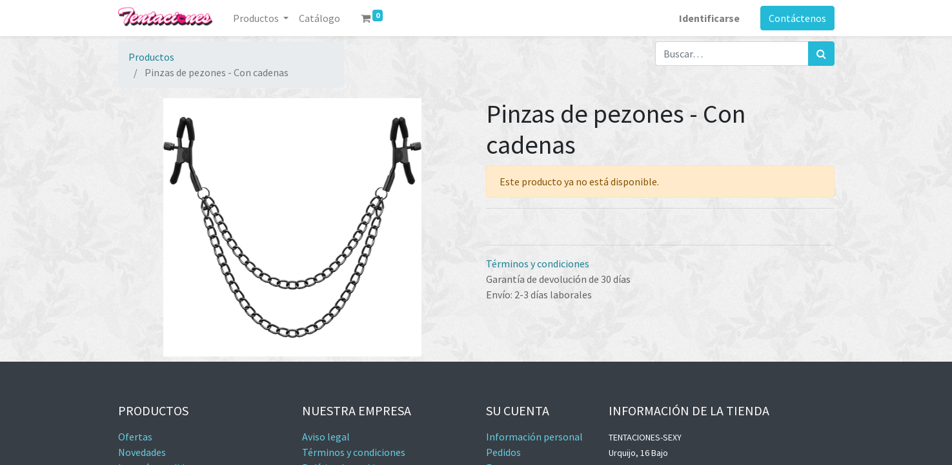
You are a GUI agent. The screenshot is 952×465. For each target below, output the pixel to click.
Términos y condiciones (537, 263)
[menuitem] (319, 18)
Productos (151, 56)
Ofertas (135, 436)
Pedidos (503, 452)
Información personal (534, 436)
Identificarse (709, 18)
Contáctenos (797, 18)
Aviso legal (326, 436)
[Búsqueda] (821, 53)
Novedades (142, 452)
